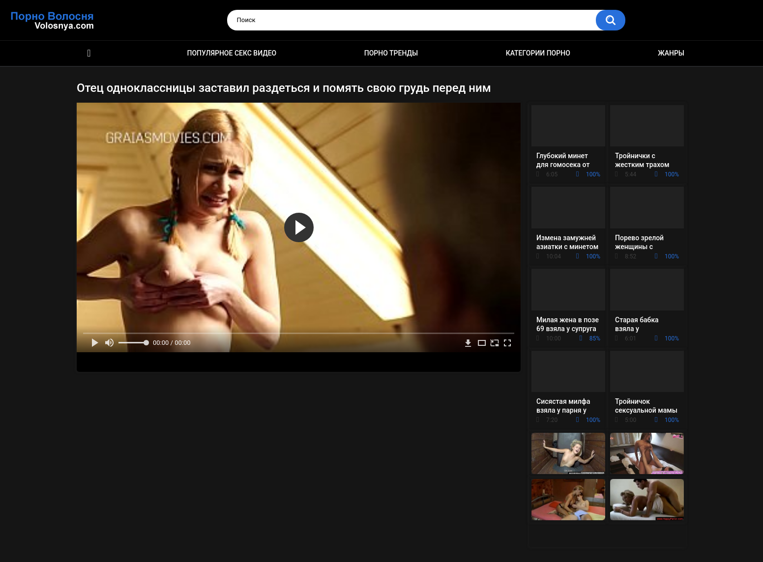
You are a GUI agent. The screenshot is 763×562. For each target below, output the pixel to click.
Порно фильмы (89, 53)
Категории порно (538, 53)
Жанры (671, 53)
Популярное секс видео (232, 53)
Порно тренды (391, 53)
